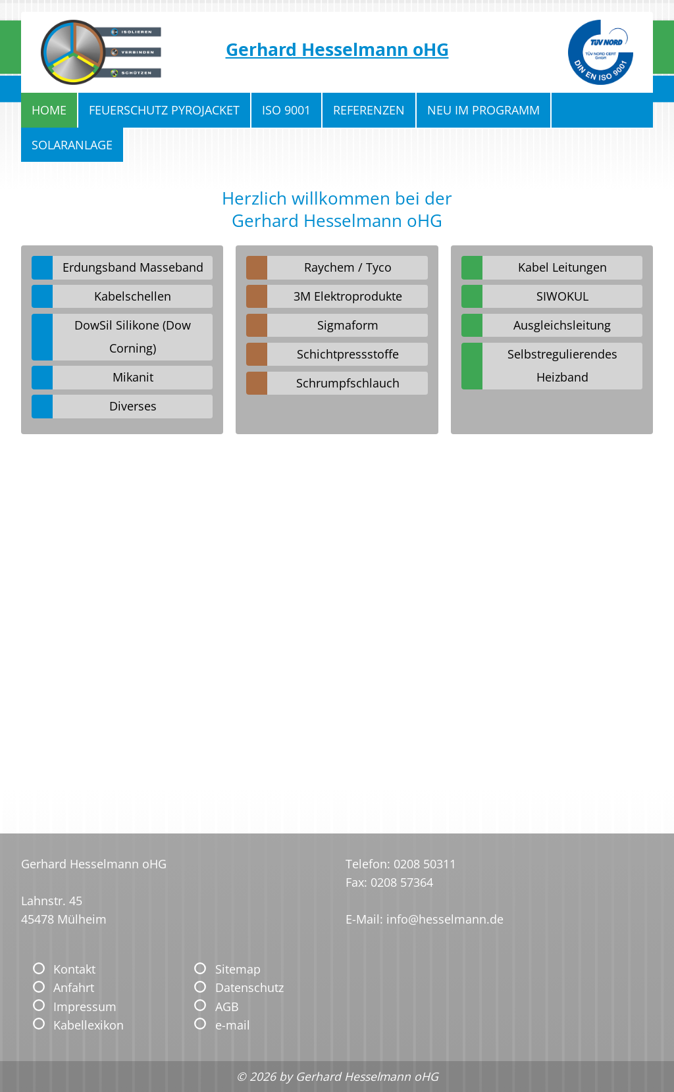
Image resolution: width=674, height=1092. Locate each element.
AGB (227, 1006)
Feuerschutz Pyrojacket (164, 110)
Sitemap (238, 969)
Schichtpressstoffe (348, 354)
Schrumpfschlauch (348, 383)
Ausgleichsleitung (562, 325)
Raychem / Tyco (348, 267)
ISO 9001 (286, 110)
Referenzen (369, 110)
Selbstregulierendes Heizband (562, 365)
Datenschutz (249, 987)
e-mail (232, 1025)
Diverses (133, 406)
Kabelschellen (132, 296)
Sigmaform (347, 325)
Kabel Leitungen (562, 267)
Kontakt (74, 969)
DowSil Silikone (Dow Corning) (132, 336)
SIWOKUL (562, 296)
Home (49, 110)
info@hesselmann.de (445, 919)
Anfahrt (73, 987)
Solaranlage (72, 145)
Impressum (85, 1006)
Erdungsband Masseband (133, 267)
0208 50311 (425, 864)
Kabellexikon (88, 1025)
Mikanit (133, 377)
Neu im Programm (483, 110)
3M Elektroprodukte (348, 296)
